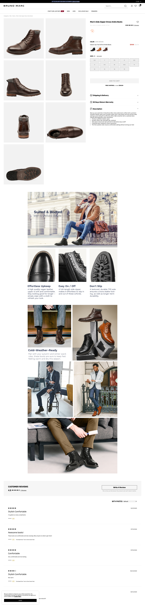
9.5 (104, 64)
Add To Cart (114, 81)
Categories (6, 15)
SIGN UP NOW (76, 1)
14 (114, 69)
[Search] (125, 6)
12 (94, 69)
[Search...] (115, 6)
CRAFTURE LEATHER (56, 11)
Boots (14, 15)
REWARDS (94, 11)
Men (11, 15)
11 (134, 64)
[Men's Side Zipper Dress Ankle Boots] (93, 49)
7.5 (114, 60)
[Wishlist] (135, 6)
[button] (137, 1)
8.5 (134, 60)
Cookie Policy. (17, 596)
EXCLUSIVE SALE (83, 11)
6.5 (94, 60)
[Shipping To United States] (136, 1)
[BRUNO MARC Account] (132, 6)
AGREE (20, 600)
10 (114, 64)
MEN (68, 11)
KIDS (74, 11)
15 (124, 69)
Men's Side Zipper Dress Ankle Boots (24, 15)
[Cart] (140, 6)
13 (104, 69)
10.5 (124, 64)
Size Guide (99, 56)
